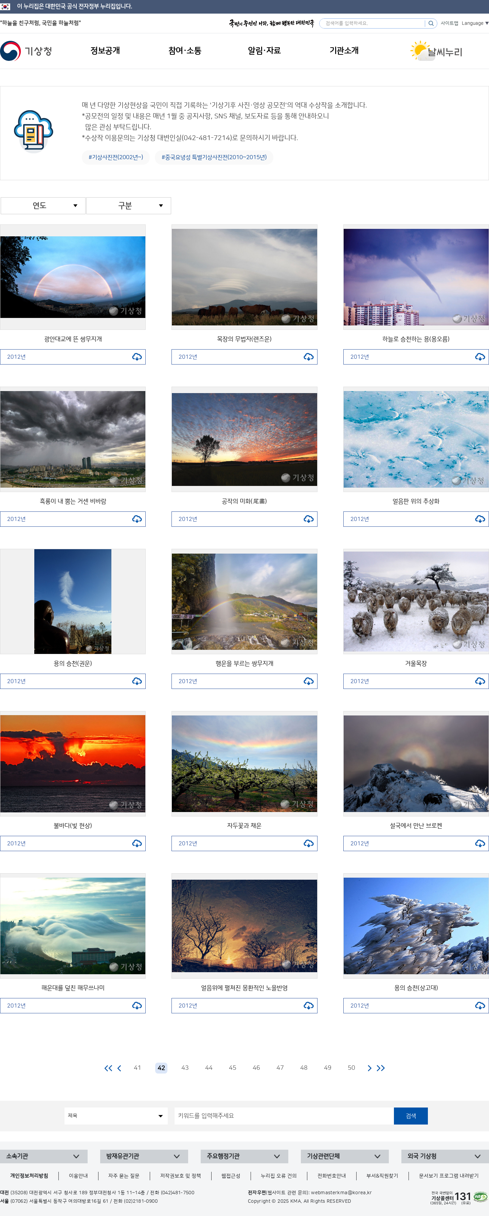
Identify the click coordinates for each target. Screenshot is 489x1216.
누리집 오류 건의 (279, 1176)
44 (209, 1068)
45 (232, 1068)
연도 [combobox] (39, 206)
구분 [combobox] (125, 206)
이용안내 (78, 1176)
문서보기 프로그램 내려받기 (449, 1176)
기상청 (26, 51)
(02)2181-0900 (141, 1201)
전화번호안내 (332, 1176)
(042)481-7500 (178, 1193)
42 (161, 1068)
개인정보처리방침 (29, 1176)
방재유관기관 (122, 1156)
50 (351, 1068)
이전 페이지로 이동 (119, 1068)
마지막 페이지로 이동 (380, 1068)
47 (280, 1068)
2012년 (74, 357)
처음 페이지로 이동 (109, 1068)
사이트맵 (449, 23)
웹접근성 (230, 1176)
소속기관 (17, 1156)
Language (473, 23)
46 (256, 1068)
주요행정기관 (223, 1156)
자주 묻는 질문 (124, 1176)
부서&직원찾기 (382, 1176)
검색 (411, 1116)
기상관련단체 (323, 1156)
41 (137, 1068)
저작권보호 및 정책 (180, 1176)
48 (304, 1068)
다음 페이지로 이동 (369, 1068)
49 (327, 1068)
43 (185, 1068)
